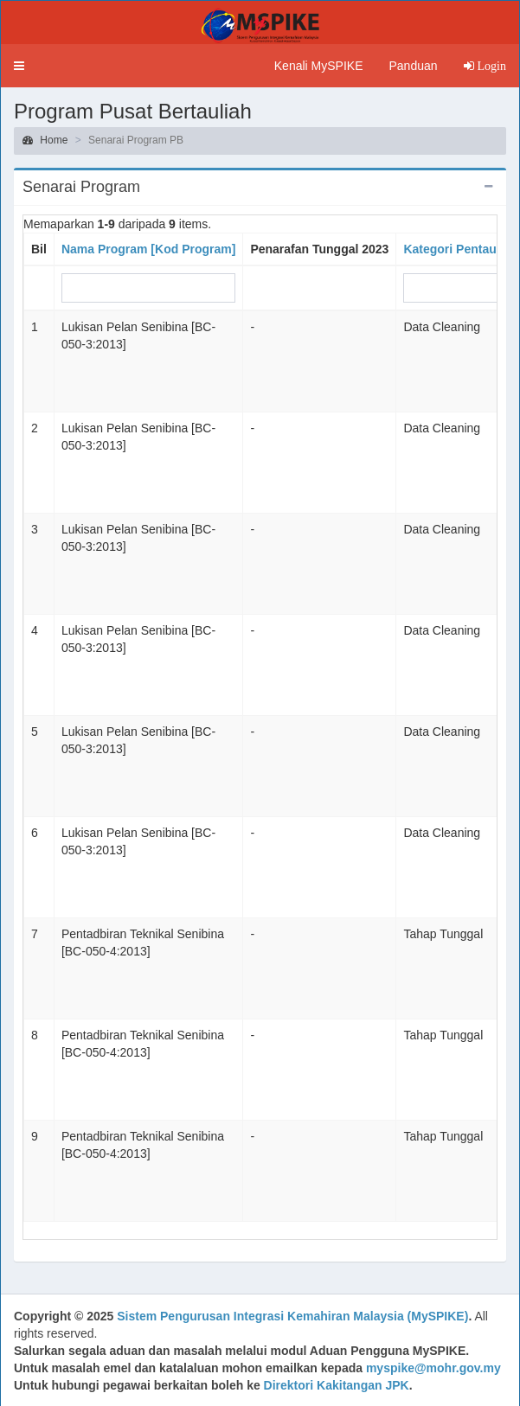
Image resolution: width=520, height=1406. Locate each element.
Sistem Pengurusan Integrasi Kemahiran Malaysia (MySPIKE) (292, 1316)
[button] (19, 65)
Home (44, 140)
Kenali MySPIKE (318, 66)
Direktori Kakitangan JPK (336, 1385)
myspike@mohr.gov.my (433, 1368)
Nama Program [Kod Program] (148, 249)
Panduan (412, 66)
